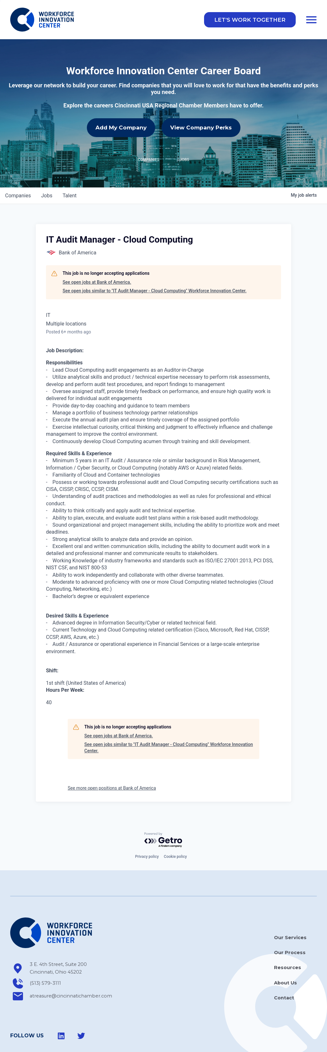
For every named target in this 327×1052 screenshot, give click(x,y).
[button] (250, 19)
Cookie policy (175, 856)
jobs (46, 196)
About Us (285, 983)
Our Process (290, 952)
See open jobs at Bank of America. (97, 282)
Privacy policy (147, 856)
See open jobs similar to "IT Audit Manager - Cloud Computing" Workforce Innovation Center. (155, 290)
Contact (284, 998)
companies (18, 196)
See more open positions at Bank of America (112, 788)
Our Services (290, 937)
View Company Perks (201, 127)
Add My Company (121, 127)
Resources (287, 967)
